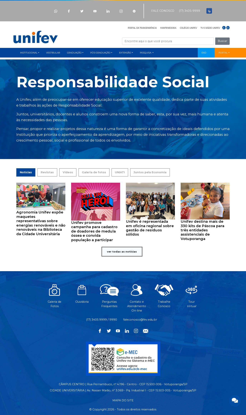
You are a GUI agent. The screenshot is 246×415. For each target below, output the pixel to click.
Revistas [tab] (47, 172)
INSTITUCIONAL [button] (28, 52)
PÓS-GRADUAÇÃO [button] (100, 52)
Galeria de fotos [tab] (94, 172)
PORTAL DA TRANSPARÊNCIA (142, 28)
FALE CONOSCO (162, 10)
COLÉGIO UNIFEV (188, 28)
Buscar (222, 41)
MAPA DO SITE (123, 400)
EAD (204, 52)
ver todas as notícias (122, 251)
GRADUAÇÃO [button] (74, 52)
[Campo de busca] (168, 41)
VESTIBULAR (53, 52)
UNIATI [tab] (120, 172)
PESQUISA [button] (146, 52)
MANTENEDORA (168, 28)
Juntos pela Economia (150, 172)
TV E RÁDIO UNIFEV (210, 28)
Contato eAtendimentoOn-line (136, 300)
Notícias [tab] (26, 172)
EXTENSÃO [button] (125, 52)
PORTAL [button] (223, 52)
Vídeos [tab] (68, 172)
